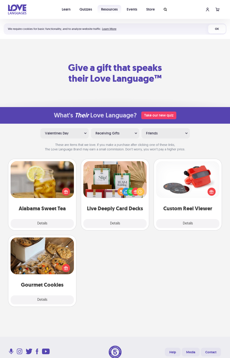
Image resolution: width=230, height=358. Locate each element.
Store (150, 9)
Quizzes (86, 9)
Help (172, 352)
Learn (66, 9)
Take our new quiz (158, 115)
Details (42, 223)
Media (190, 352)
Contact (211, 352)
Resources (109, 9)
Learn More (109, 29)
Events (132, 9)
